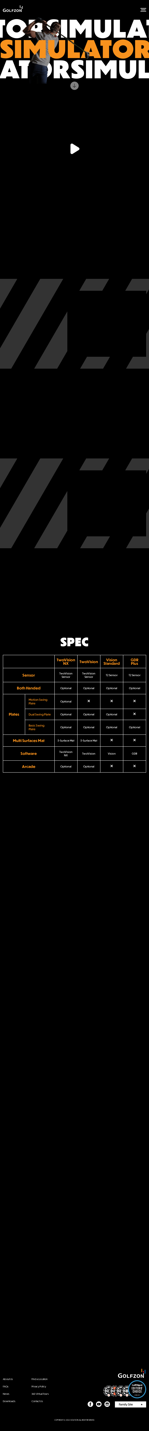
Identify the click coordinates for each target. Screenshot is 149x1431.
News (6, 1393)
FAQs (5, 1386)
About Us (8, 1379)
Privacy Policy (39, 1386)
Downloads (9, 1401)
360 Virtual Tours (40, 1393)
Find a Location (40, 1379)
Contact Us (37, 1401)
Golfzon (13, 8)
